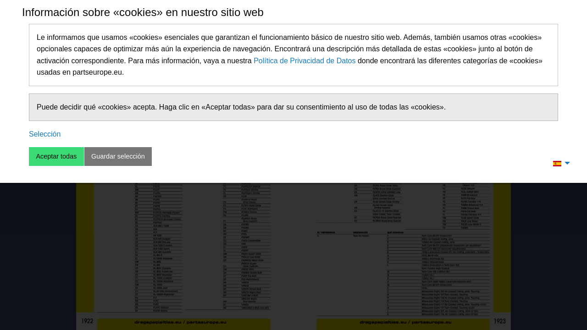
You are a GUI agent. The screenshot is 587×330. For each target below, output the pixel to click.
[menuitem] (559, 163)
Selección (45, 134)
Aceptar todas (56, 156)
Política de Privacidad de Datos (304, 61)
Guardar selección (118, 156)
